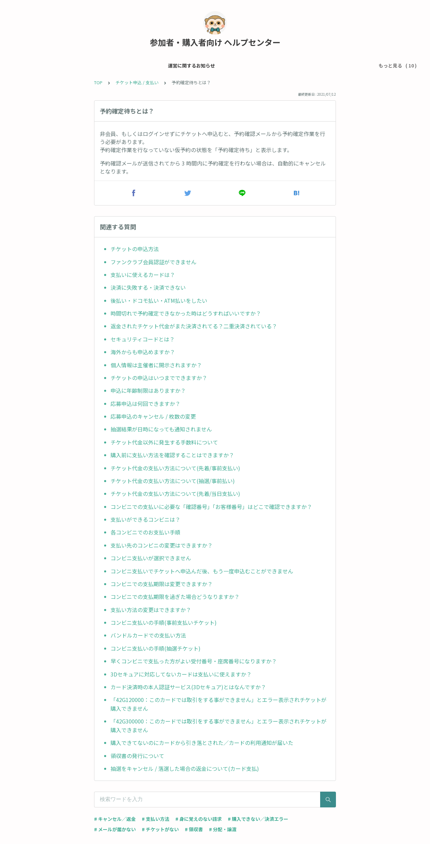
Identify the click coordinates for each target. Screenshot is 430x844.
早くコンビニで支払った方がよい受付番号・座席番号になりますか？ (194, 661)
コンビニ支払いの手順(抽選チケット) (156, 648)
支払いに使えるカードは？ (143, 275)
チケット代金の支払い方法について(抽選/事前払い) (173, 481)
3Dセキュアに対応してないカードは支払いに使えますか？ (181, 674)
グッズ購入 (321, 65)
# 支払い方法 (155, 818)
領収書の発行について (137, 756)
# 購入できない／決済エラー (258, 818)
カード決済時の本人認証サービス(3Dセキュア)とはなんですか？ (188, 687)
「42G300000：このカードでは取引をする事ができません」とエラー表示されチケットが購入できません (219, 725)
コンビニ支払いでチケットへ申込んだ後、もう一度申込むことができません (202, 571)
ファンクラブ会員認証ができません (154, 262)
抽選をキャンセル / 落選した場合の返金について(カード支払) (185, 768)
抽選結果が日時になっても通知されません (161, 429)
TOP (98, 82)
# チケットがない (160, 829)
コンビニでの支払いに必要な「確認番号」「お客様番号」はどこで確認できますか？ (211, 507)
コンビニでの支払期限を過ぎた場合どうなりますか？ (175, 597)
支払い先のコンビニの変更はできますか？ (162, 545)
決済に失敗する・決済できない (148, 287)
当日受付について (281, 65)
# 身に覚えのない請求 (198, 818)
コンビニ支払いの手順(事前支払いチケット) (164, 622)
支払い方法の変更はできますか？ (151, 610)
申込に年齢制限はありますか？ (148, 390)
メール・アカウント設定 (101, 65)
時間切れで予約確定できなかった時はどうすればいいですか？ (186, 313)
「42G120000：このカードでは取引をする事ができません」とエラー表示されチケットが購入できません (219, 704)
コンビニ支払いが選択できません (151, 558)
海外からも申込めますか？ (143, 352)
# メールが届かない (115, 829)
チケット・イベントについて (222, 65)
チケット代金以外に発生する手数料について (164, 442)
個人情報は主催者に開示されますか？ (156, 365)
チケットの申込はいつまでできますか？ (159, 378)
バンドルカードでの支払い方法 (148, 635)
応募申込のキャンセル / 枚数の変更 (153, 416)
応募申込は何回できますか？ (145, 404)
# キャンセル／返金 (115, 818)
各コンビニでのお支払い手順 (145, 532)
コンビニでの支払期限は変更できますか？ (162, 584)
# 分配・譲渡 (222, 829)
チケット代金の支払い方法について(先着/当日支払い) (175, 493)
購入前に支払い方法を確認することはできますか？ (172, 455)
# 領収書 (194, 829)
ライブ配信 (354, 65)
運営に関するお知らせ (42, 65)
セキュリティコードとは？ (143, 339)
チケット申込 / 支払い (160, 65)
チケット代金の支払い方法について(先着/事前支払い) (175, 468)
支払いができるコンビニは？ (145, 519)
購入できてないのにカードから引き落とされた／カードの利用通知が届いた (202, 743)
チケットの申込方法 (135, 249)
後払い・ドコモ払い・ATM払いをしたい (159, 300)
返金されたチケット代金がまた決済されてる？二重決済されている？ (194, 326)
